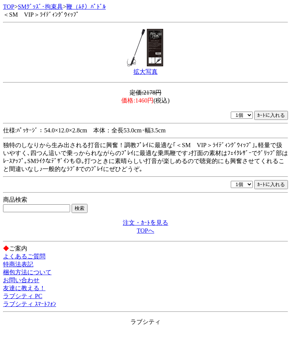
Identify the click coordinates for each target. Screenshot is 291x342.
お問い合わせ (21, 280)
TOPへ (145, 230)
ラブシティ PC (22, 296)
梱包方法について (27, 272)
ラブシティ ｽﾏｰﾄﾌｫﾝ (29, 304)
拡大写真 (145, 71)
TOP (8, 6)
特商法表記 (18, 264)
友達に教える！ (24, 288)
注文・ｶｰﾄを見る (145, 222)
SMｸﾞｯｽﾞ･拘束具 (40, 6)
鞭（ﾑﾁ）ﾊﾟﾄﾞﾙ (86, 6)
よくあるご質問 (24, 256)
